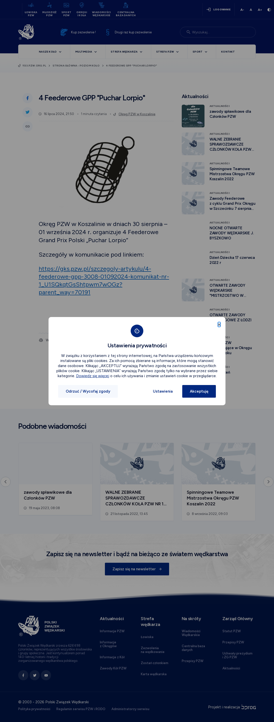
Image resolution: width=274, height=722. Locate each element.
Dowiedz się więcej (92, 376)
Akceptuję (199, 391)
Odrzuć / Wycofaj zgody (88, 391)
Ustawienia (163, 391)
